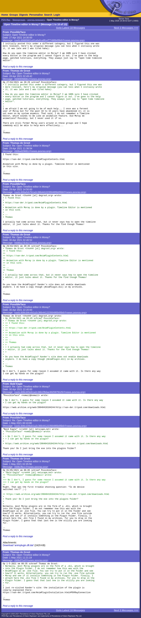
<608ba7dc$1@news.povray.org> (33, 242)
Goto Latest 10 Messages (70, 27)
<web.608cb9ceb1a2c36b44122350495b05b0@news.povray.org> (50, 312)
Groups (13, 14)
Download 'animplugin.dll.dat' (18, 545)
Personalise (36, 14)
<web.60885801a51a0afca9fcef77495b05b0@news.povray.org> (49, 40)
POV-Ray (5, 20)
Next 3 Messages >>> (126, 27)
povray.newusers (36, 20)
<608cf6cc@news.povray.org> (31, 466)
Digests (23, 14)
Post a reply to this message (18, 66)
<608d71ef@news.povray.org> (31, 560)
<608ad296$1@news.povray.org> (33, 151)
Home (4, 14)
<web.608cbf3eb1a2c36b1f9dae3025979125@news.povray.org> (50, 392)
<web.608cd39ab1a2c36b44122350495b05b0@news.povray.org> (50, 425)
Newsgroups (18, 20)
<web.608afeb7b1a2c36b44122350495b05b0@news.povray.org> (50, 192)
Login (56, 14)
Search (48, 14)
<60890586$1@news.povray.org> (32, 79)
